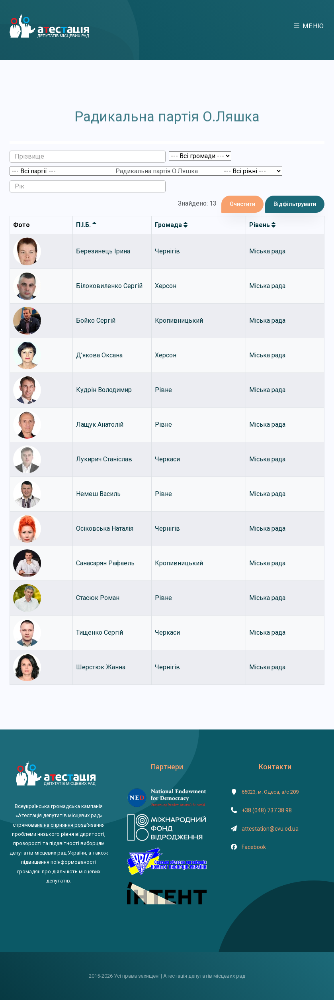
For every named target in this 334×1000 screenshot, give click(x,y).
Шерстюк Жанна (100, 667)
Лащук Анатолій (99, 424)
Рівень (262, 225)
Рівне (163, 390)
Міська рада (267, 251)
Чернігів (167, 251)
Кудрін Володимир (104, 390)
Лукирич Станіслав (104, 459)
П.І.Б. (86, 225)
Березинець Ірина (103, 251)
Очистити (242, 204)
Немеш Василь (98, 494)
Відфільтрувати (294, 204)
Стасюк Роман (97, 598)
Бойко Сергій (95, 320)
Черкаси (167, 459)
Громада (171, 225)
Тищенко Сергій (99, 632)
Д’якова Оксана (99, 355)
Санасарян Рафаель (105, 563)
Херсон (165, 286)
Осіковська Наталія (104, 528)
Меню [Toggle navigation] (309, 26)
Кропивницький (179, 320)
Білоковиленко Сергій (109, 286)
